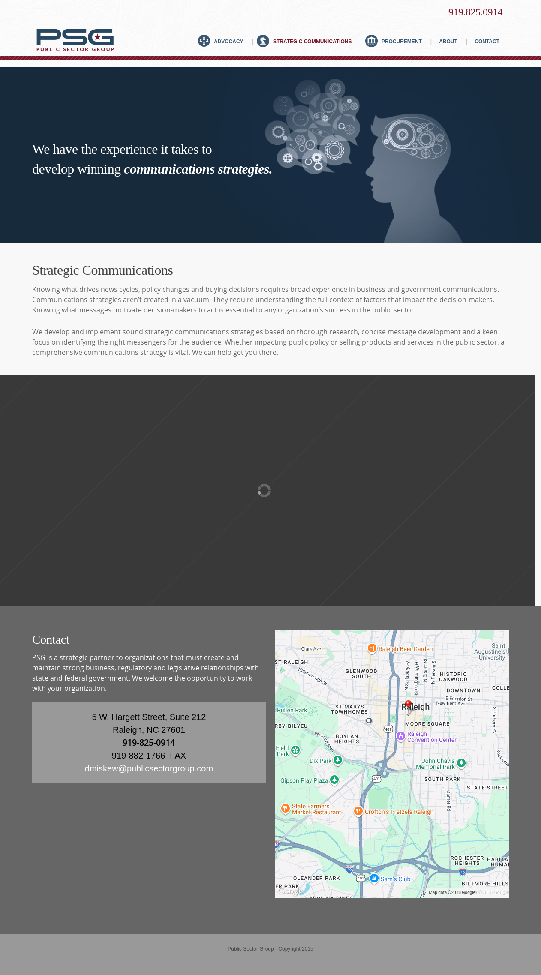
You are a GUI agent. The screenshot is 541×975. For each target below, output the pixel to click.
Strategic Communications (309, 40)
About (451, 40)
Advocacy (225, 40)
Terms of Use (493, 892)
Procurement (398, 40)
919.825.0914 (475, 12)
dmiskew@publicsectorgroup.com (149, 768)
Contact (484, 40)
